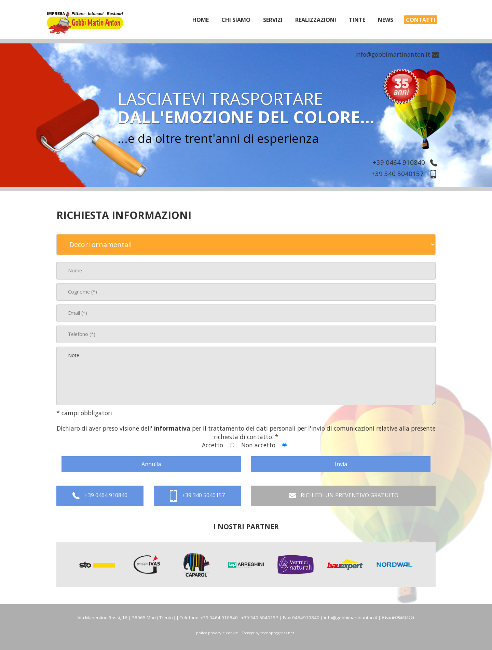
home (200, 20)
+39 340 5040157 (406, 173)
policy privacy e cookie (217, 632)
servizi (273, 20)
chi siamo (235, 20)
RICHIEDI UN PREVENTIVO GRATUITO (343, 496)
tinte (357, 20)
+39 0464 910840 (407, 162)
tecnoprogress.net (277, 632)
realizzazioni (315, 20)
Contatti (420, 20)
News (385, 20)
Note (246, 376)
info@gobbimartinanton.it (397, 54)
